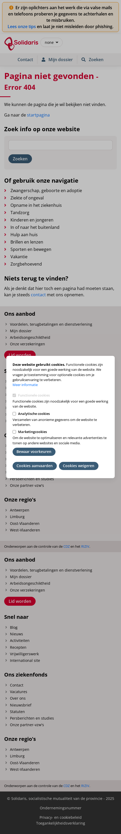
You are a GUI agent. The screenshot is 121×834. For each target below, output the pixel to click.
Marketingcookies (32, 431)
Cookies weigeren (78, 465)
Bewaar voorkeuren (33, 451)
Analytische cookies (34, 413)
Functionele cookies (34, 395)
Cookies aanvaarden (34, 465)
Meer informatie (25, 384)
